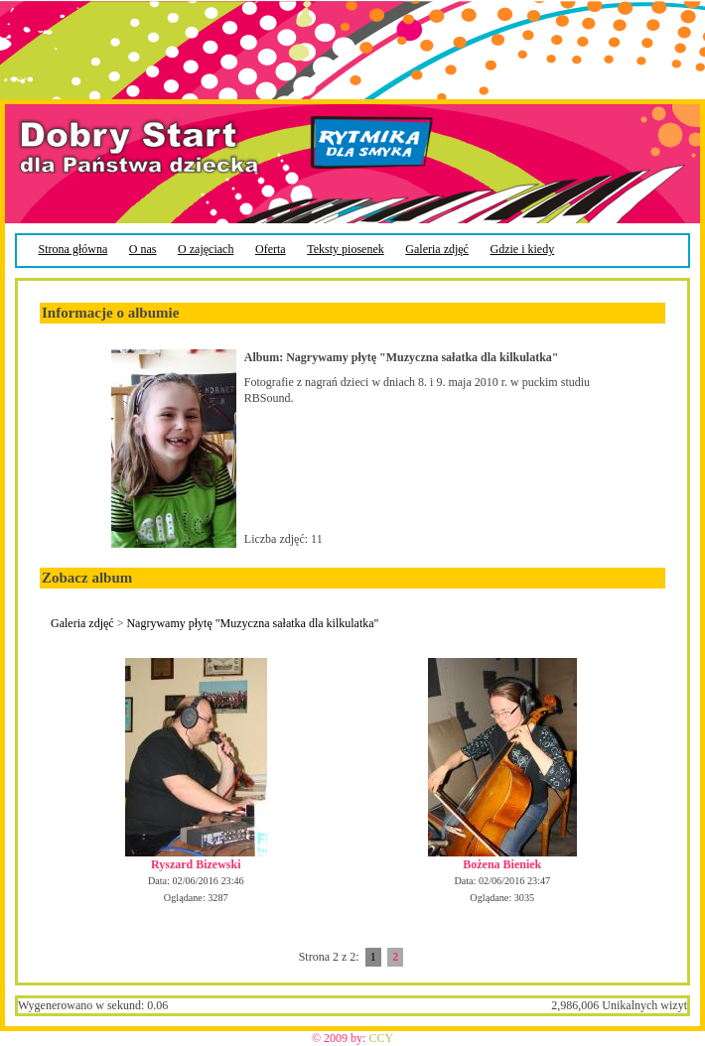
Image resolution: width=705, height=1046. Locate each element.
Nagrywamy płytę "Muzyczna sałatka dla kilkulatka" (252, 623)
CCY (380, 1038)
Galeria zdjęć (82, 623)
